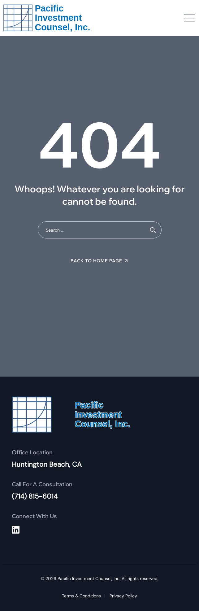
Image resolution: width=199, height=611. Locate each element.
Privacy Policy (123, 596)
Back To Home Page (96, 261)
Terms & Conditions (81, 596)
